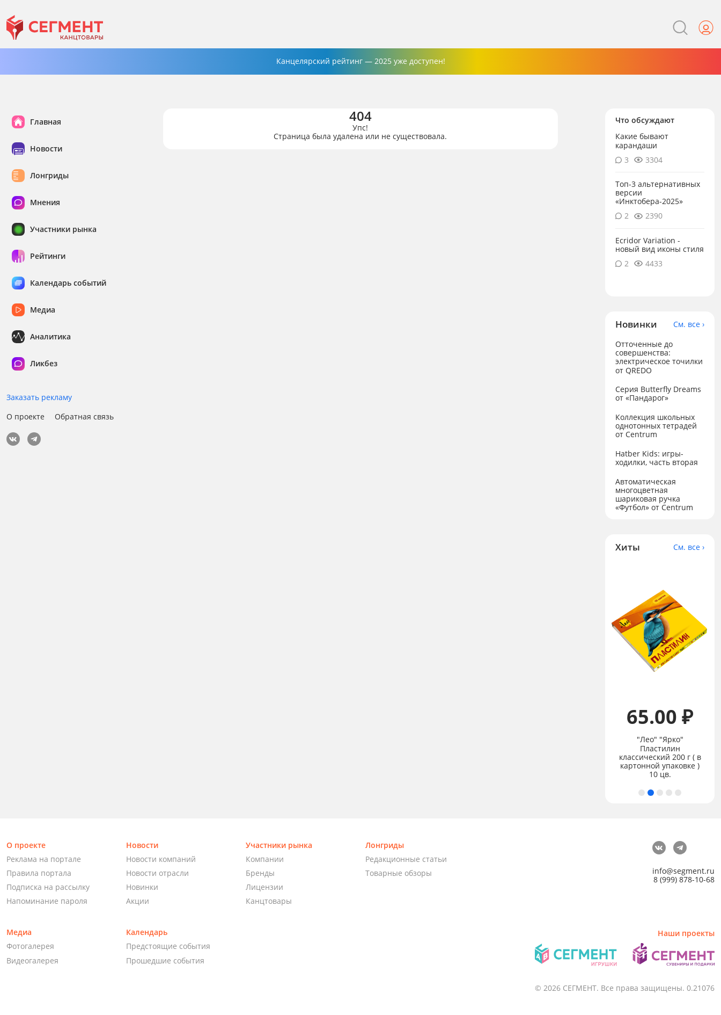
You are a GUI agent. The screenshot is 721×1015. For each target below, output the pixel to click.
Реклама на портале (43, 859)
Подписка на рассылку (48, 887)
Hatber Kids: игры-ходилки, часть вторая (656, 457)
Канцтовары (269, 901)
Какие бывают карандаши (641, 140)
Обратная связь (84, 416)
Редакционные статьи (406, 859)
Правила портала (38, 873)
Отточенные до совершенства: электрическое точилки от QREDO (659, 357)
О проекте (25, 416)
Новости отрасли (157, 873)
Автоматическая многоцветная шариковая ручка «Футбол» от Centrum (654, 494)
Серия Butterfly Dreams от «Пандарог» (658, 393)
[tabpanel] (660, 670)
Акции (137, 901)
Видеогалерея (32, 960)
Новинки (142, 887)
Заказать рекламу (39, 397)
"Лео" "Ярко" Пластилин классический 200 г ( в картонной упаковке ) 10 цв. (660, 756)
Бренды (260, 873)
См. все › (688, 324)
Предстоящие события (168, 946)
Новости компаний (161, 859)
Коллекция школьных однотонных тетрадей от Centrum (656, 425)
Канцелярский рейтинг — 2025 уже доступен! (360, 61)
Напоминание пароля (46, 901)
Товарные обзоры (398, 873)
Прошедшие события (165, 960)
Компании (265, 859)
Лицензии (264, 887)
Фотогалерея (30, 946)
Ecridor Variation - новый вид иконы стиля (659, 244)
